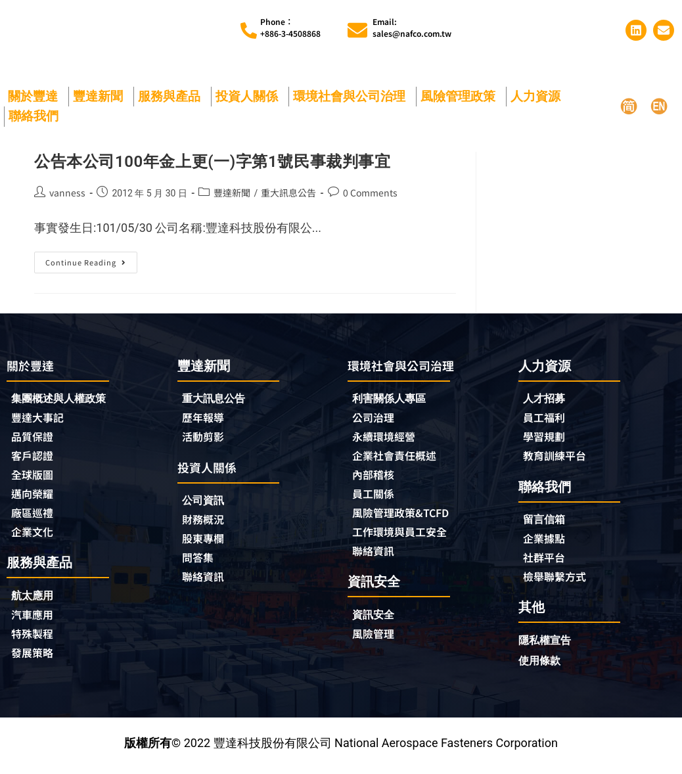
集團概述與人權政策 (64, 400)
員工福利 (546, 419)
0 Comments (370, 192)
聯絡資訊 (205, 582)
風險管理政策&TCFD (406, 518)
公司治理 (379, 419)
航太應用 (38, 602)
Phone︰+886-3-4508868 (290, 27)
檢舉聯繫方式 (558, 582)
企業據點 (546, 542)
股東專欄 (209, 543)
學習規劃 (546, 438)
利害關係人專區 (393, 400)
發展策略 (34, 661)
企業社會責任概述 (399, 459)
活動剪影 (205, 438)
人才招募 (546, 399)
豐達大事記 (40, 419)
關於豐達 (36, 96)
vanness (67, 192)
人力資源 (539, 96)
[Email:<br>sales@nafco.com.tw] (357, 30)
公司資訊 (209, 504)
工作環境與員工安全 (405, 538)
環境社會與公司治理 (352, 96)
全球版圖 (34, 479)
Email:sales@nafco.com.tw (412, 27)
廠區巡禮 (34, 518)
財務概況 (209, 523)
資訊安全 (375, 622)
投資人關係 (250, 96)
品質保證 (34, 439)
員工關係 (375, 498)
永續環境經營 (387, 439)
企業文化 (34, 538)
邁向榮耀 (34, 498)
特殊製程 (34, 641)
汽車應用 (38, 622)
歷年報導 (205, 419)
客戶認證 (34, 459)
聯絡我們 (37, 116)
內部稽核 (375, 479)
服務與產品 (172, 96)
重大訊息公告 (288, 192)
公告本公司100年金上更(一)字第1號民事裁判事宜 (212, 161)
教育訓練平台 (558, 458)
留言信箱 (546, 523)
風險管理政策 (461, 96)
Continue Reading (89, 259)
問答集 (199, 563)
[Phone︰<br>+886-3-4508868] (248, 30)
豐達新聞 (101, 96)
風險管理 (375, 641)
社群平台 (546, 562)
